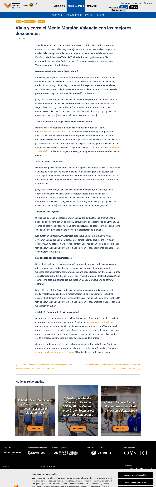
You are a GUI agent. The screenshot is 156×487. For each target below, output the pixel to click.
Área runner (118, 10)
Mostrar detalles (131, 482)
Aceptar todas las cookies (135, 457)
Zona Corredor (74, 15)
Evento (89, 15)
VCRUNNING (59, 6)
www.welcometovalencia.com (57, 131)
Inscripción (57, 15)
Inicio (19, 21)
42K (134, 7)
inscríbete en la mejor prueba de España (54, 352)
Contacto (137, 3)
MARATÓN (92, 6)
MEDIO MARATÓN (76, 6)
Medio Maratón (29, 21)
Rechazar (136, 471)
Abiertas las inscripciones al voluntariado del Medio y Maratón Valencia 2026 (121, 407)
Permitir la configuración (135, 464)
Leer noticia (35, 428)
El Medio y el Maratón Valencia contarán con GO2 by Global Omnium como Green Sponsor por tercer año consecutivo (78, 406)
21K (124, 7)
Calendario (125, 3)
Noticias (100, 15)
